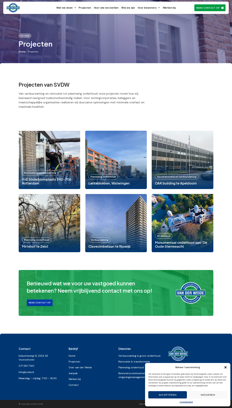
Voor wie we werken (106, 7)
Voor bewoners (149, 7)
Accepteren (168, 394)
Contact (74, 385)
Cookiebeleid (186, 402)
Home (22, 52)
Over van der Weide (80, 367)
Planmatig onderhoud (131, 367)
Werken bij (169, 7)
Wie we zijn (128, 7)
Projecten (85, 7)
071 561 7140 (26, 366)
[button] (225, 367)
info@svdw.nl (26, 372)
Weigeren (208, 394)
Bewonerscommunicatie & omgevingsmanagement (134, 375)
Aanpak (73, 373)
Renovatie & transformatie (134, 361)
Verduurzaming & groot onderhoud (139, 355)
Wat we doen (66, 7)
